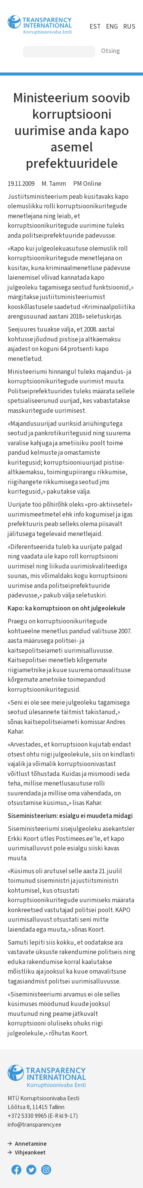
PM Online (87, 184)
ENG (112, 27)
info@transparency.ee (34, 1124)
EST (95, 27)
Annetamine (31, 1144)
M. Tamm (54, 184)
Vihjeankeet (30, 1152)
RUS (129, 27)
